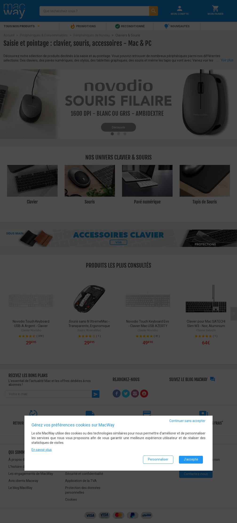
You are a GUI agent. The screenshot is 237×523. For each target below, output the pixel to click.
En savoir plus (42, 449)
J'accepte (191, 459)
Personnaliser (158, 459)
